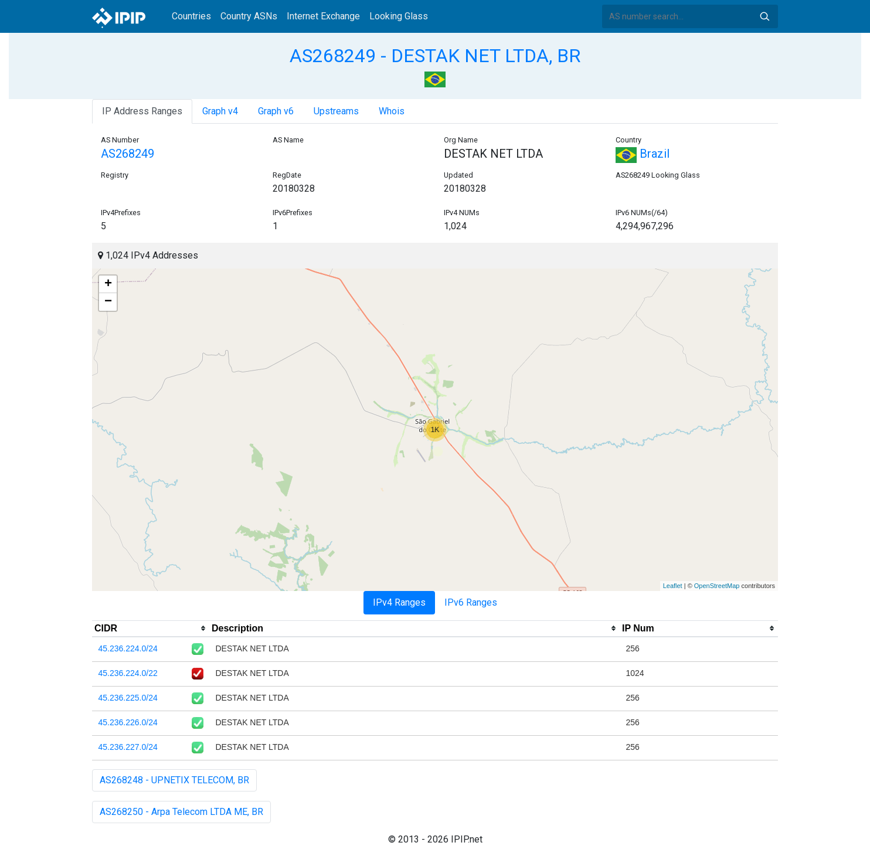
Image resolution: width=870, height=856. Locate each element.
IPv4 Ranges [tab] (399, 602)
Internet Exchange (323, 16)
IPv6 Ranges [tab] (470, 602)
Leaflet (672, 585)
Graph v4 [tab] (220, 111)
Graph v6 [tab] (276, 111)
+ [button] (108, 284)
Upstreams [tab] (336, 111)
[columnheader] (150, 628)
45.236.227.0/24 (128, 747)
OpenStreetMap (717, 585)
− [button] (108, 302)
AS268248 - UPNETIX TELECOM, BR (174, 780)
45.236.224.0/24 (128, 648)
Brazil (643, 154)
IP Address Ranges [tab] (142, 111)
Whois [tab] (392, 111)
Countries (191, 16)
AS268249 (127, 154)
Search (764, 16)
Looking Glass (398, 16)
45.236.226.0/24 (128, 722)
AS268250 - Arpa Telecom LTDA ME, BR (181, 811)
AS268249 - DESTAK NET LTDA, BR (435, 56)
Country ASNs (248, 16)
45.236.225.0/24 (128, 697)
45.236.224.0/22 (128, 673)
